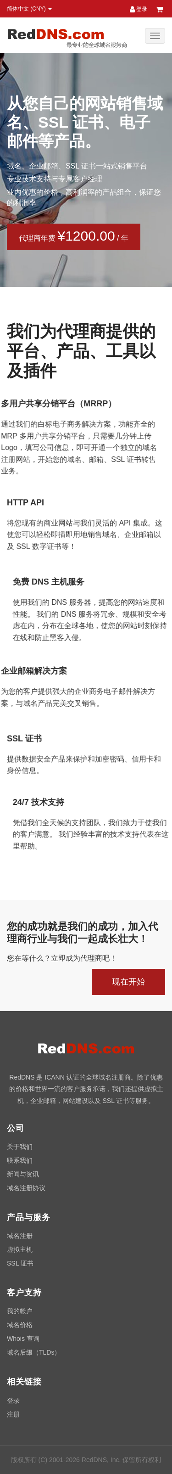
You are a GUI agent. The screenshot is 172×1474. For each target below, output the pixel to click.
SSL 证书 (20, 1263)
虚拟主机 (20, 1249)
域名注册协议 (26, 1188)
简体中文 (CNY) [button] (29, 9)
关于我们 (20, 1146)
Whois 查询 (23, 1338)
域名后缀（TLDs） (34, 1352)
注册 (13, 1414)
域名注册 (20, 1235)
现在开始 (128, 981)
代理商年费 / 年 (72, 235)
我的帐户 (20, 1311)
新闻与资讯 (23, 1174)
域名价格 (20, 1324)
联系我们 (20, 1160)
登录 (138, 9)
